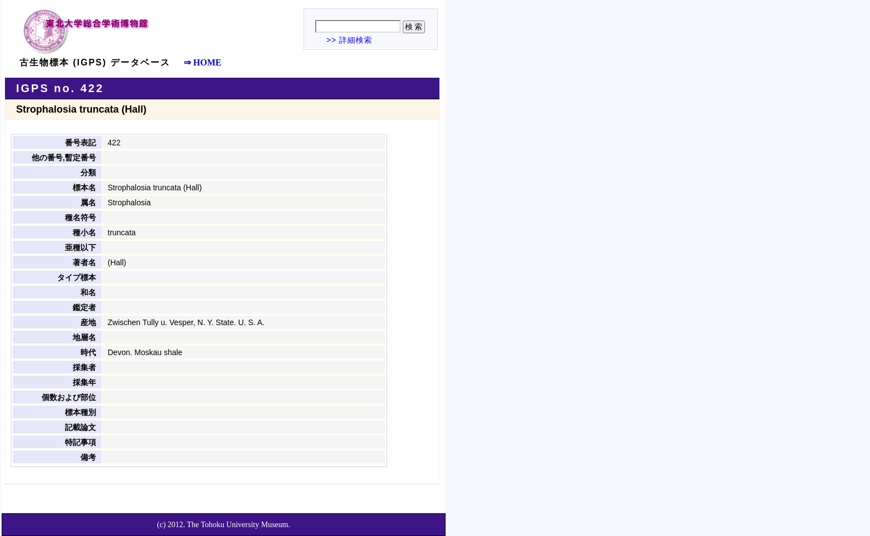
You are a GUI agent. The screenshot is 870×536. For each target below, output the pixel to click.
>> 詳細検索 (349, 40)
